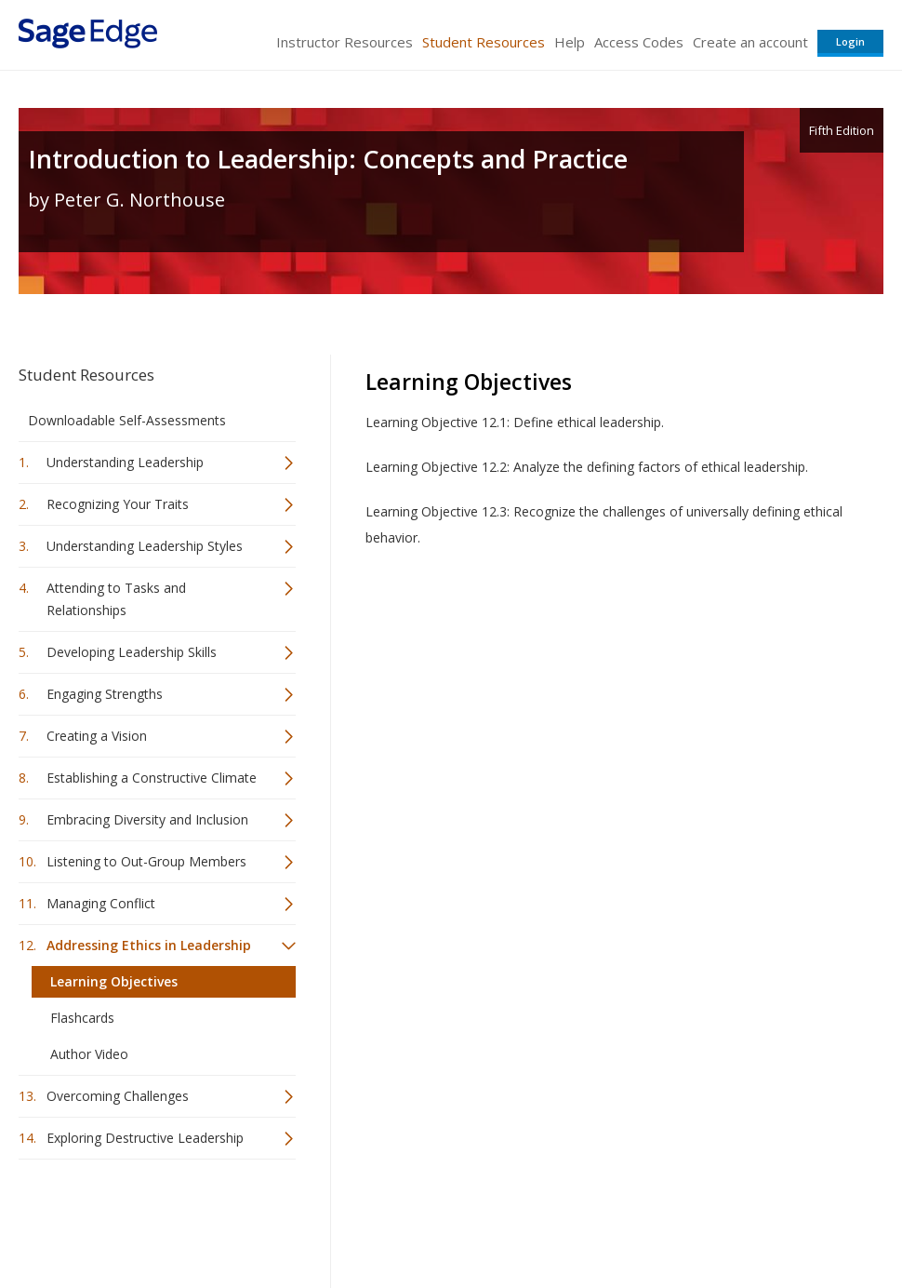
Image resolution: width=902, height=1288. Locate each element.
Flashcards (82, 1017)
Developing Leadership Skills (131, 652)
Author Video (89, 1054)
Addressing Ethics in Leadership (148, 945)
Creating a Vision (96, 736)
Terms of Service (543, 1219)
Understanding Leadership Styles (144, 546)
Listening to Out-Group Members (146, 861)
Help (569, 42)
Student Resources (483, 42)
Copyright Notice (657, 1219)
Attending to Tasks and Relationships (116, 599)
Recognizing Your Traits (117, 504)
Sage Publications (124, 1219)
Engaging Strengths (104, 694)
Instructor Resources (344, 42)
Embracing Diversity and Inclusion (147, 819)
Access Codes (638, 42)
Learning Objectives (114, 981)
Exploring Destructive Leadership (145, 1138)
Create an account (750, 42)
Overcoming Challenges (117, 1096)
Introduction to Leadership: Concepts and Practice (328, 158)
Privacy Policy (761, 1219)
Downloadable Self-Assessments (127, 420)
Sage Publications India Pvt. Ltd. (288, 1219)
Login (850, 41)
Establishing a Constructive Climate (151, 777)
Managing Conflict (100, 903)
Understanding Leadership (125, 462)
